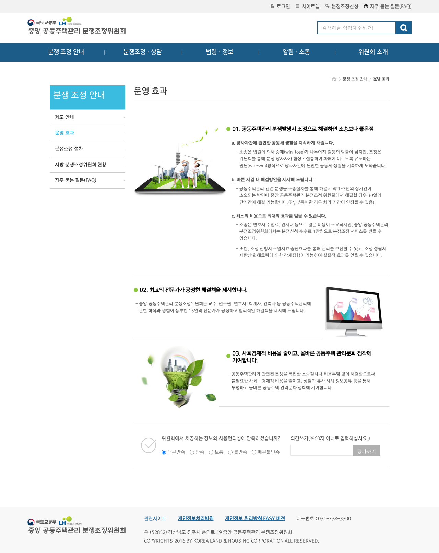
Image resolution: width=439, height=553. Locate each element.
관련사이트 (155, 518)
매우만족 (176, 452)
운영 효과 (64, 133)
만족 (199, 452)
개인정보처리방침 (196, 518)
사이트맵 (308, 6)
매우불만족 (269, 452)
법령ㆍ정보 (219, 52)
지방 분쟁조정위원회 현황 (80, 164)
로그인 (280, 6)
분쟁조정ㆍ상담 (142, 52)
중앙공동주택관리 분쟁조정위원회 (77, 26)
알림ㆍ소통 (296, 52)
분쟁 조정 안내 (66, 52)
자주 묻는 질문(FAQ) (388, 6)
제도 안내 (64, 117)
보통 (219, 452)
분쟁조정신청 (341, 6)
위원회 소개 (373, 52)
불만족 (240, 452)
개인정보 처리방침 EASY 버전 (255, 518)
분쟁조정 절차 (69, 149)
